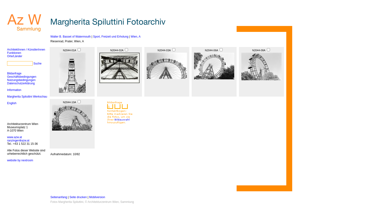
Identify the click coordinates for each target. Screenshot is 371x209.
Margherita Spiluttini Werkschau (27, 96)
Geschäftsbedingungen (21, 76)
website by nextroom (20, 160)
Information (14, 90)
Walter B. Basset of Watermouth (70, 36)
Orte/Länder (14, 56)
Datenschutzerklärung (21, 83)
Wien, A (136, 36)
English (11, 103)
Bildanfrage (14, 73)
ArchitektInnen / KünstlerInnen (26, 49)
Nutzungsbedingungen (21, 80)
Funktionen (14, 53)
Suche (37, 63)
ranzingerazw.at (18, 140)
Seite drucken (78, 197)
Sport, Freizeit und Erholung (110, 36)
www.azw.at (14, 137)
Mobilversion (97, 197)
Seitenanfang (58, 197)
